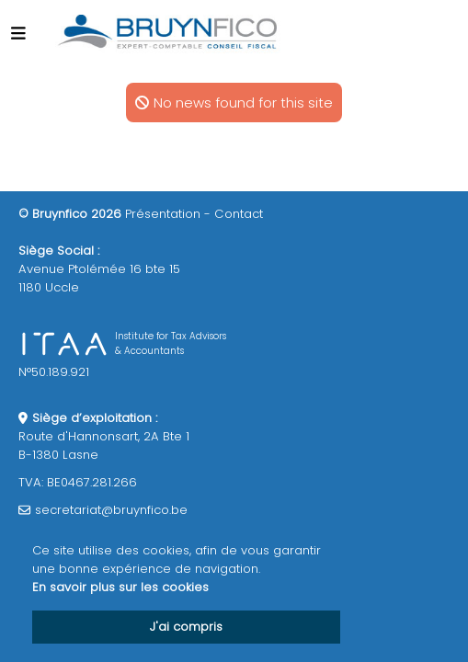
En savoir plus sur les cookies (120, 587)
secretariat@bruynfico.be (111, 510)
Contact (238, 214)
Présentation (162, 214)
